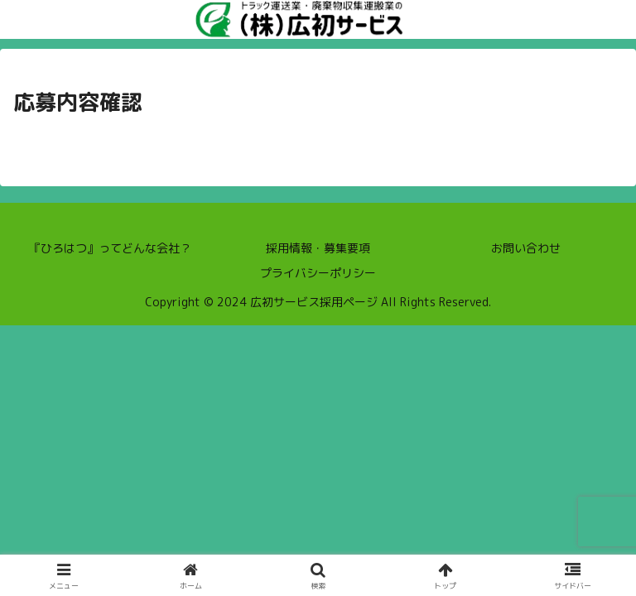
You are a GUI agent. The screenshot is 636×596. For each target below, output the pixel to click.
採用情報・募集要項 (318, 248)
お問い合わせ (526, 248)
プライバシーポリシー (318, 273)
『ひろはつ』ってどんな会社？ (110, 248)
